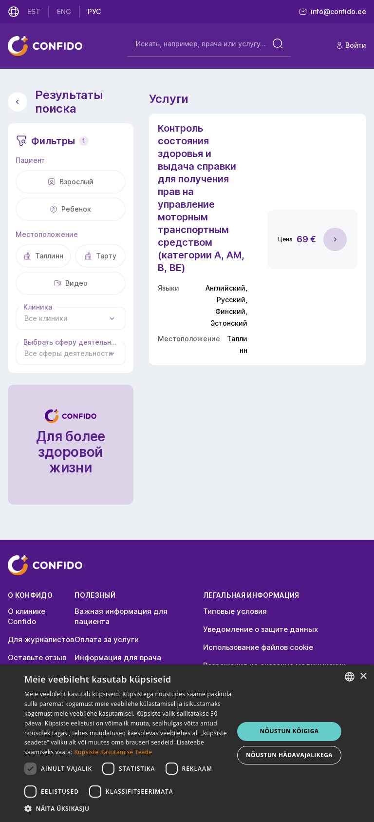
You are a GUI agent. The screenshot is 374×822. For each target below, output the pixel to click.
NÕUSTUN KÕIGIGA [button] (289, 731)
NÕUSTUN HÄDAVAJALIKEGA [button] (289, 755)
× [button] (363, 676)
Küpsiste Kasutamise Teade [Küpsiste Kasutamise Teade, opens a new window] (113, 752)
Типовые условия (235, 611)
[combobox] (71, 318)
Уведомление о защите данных (260, 629)
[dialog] (187, 743)
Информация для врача (118, 657)
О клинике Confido (26, 616)
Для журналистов (41, 639)
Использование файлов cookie (258, 647)
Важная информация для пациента (121, 616)
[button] (128, 809)
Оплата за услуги (107, 639)
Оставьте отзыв (37, 657)
